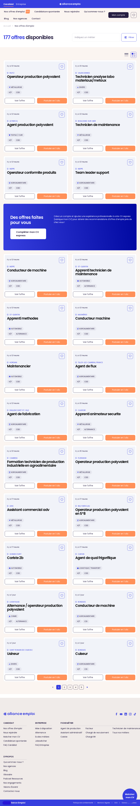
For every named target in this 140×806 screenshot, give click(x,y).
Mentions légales (103, 803)
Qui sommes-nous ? (94, 11)
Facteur (89, 728)
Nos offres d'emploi (24, 25)
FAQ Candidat (10, 745)
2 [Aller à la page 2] (64, 687)
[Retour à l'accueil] (70, 4)
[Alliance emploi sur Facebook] (116, 713)
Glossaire (7, 774)
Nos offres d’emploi (17, 11)
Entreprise (21, 4)
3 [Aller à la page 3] (70, 687)
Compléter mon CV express (27, 233)
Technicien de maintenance (126, 728)
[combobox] (93, 37)
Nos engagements (12, 782)
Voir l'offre (20, 100)
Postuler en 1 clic (52, 100)
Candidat (8, 4)
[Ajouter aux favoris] (62, 66)
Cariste (64, 736)
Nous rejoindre (71, 11)
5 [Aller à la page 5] (81, 687)
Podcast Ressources (13, 778)
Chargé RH (91, 736)
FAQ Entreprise (42, 745)
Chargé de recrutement (97, 732)
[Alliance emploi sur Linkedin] (125, 713)
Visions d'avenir (10, 787)
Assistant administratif (71, 732)
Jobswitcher (41, 740)
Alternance (40, 732)
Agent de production (71, 728)
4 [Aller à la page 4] (75, 687)
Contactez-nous (11, 791)
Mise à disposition (43, 728)
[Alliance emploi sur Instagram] (130, 713)
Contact (36, 18)
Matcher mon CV (11, 736)
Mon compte (118, 15)
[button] (7, 803)
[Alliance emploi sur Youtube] (121, 713)
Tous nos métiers (120, 732)
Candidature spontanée (47, 11)
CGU (116, 803)
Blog (6, 18)
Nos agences (20, 18)
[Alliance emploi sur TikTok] (135, 713)
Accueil (7, 25)
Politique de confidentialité (83, 803)
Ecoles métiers (42, 736)
